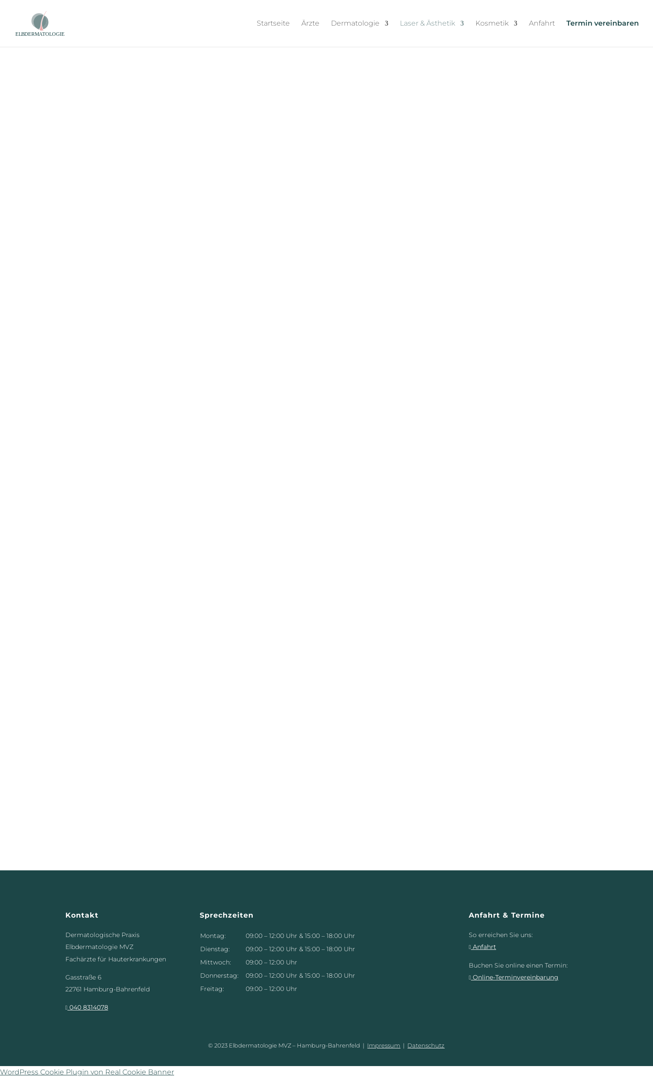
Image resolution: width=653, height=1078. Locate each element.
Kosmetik (492, 23)
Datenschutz (425, 1045)
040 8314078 (86, 1007)
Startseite (273, 23)
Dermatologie (355, 23)
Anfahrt (542, 23)
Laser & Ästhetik (427, 23)
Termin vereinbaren (602, 23)
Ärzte (310, 23)
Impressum (383, 1045)
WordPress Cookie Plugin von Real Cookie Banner (87, 1072)
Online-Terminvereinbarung (513, 977)
